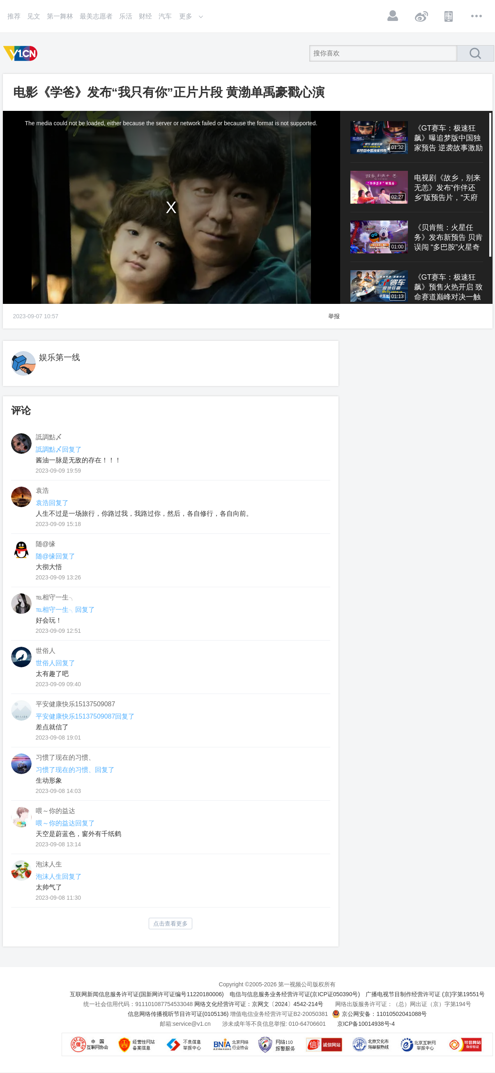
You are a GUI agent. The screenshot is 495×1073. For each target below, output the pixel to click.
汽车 (165, 16)
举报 (334, 316)
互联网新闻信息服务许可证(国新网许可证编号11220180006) (147, 994)
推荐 (14, 16)
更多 (477, 16)
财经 (145, 16)
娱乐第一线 (59, 357)
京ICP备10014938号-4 (366, 1023)
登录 (393, 16)
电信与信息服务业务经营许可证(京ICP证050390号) (295, 994)
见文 (33, 16)
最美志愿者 (96, 16)
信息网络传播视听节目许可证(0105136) (178, 1014)
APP (449, 16)
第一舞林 (60, 16)
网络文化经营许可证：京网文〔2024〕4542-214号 (258, 1004)
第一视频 (21, 53)
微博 (421, 16)
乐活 (125, 16)
